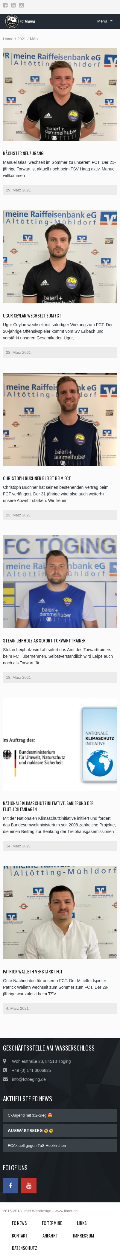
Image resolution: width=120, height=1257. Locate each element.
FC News (19, 1222)
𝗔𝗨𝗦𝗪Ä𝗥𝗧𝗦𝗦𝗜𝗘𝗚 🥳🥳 (30, 1130)
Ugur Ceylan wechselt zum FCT (32, 315)
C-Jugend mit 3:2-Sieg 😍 (30, 1115)
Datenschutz (24, 1247)
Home (8, 39)
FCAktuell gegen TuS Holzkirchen (37, 1145)
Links (82, 1222)
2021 (21, 39)
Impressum (83, 1235)
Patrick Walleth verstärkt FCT (33, 971)
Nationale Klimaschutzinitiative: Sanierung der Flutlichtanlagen (48, 806)
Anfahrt (50, 1235)
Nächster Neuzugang (23, 153)
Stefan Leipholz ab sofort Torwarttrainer (44, 640)
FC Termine (52, 1222)
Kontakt (20, 1235)
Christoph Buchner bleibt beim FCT (37, 478)
